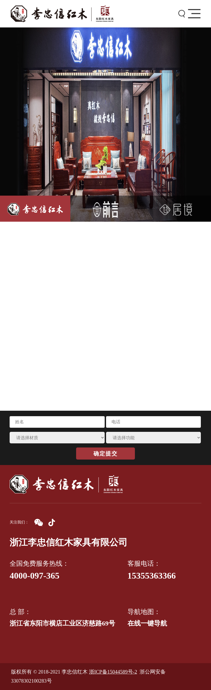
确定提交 (105, 453)
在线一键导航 (147, 623)
